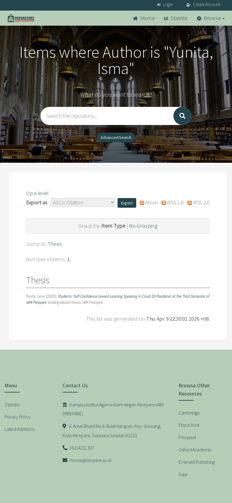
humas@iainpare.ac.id (87, 460)
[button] (127, 203)
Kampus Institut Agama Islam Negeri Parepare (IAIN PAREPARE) (113, 409)
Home (144, 17)
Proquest (187, 437)
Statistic (176, 17)
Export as (36, 202)
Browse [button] (211, 17)
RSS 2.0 (197, 202)
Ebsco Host (189, 425)
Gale (183, 474)
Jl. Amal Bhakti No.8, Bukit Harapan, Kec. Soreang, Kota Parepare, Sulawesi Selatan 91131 (112, 430)
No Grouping (143, 225)
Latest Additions (19, 429)
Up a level (37, 193)
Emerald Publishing (197, 462)
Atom (147, 202)
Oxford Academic (195, 450)
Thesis (55, 243)
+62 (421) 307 (78, 448)
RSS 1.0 (171, 202)
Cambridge (189, 413)
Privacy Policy (18, 417)
